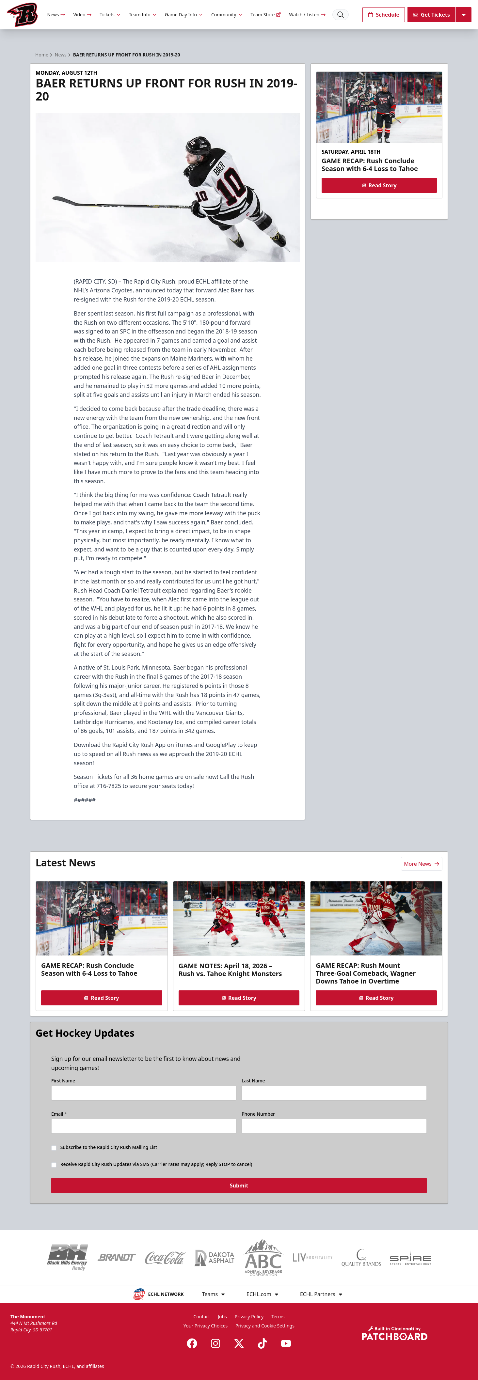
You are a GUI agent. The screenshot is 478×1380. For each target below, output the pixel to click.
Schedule (383, 14)
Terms (277, 1316)
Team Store (266, 14)
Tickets (110, 14)
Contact (202, 1316)
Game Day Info (184, 14)
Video (82, 14)
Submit (239, 1185)
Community (227, 14)
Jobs (222, 1316)
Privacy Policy (249, 1316)
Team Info (143, 14)
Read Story (379, 185)
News (56, 14)
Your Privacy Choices (205, 1326)
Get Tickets (431, 14)
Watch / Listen (307, 14)
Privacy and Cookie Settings (265, 1326)
